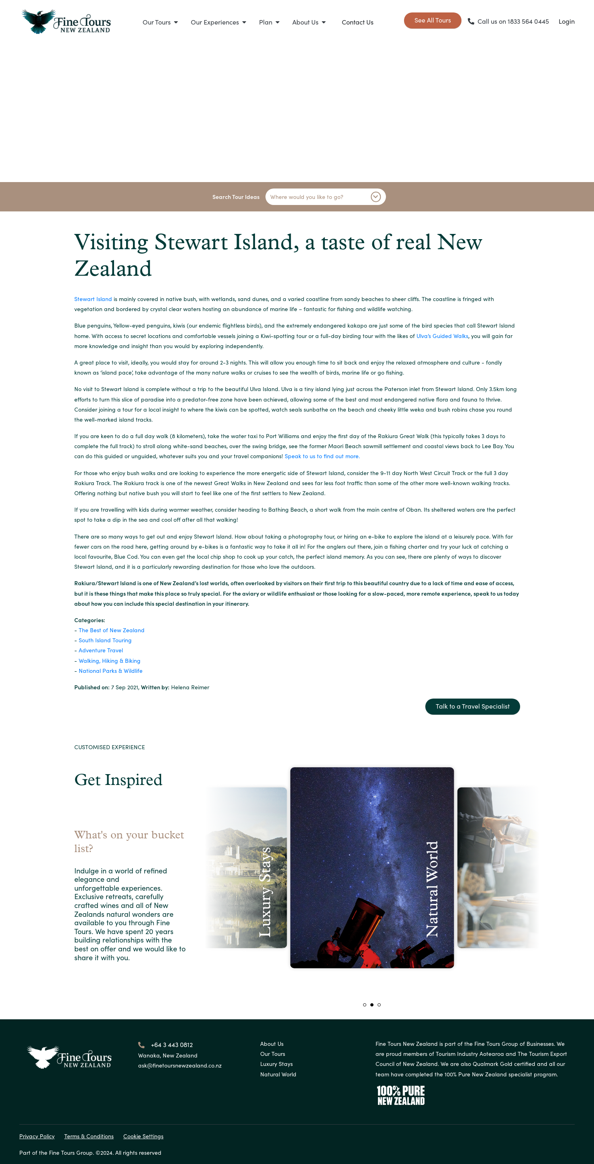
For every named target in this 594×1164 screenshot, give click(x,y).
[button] (160, 22)
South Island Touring (105, 640)
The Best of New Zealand (112, 630)
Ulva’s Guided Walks (442, 336)
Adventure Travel (101, 650)
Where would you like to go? (325, 196)
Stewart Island (93, 299)
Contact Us (358, 21)
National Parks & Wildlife (111, 670)
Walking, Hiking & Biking (110, 660)
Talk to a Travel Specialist (473, 705)
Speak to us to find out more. (322, 456)
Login (567, 20)
